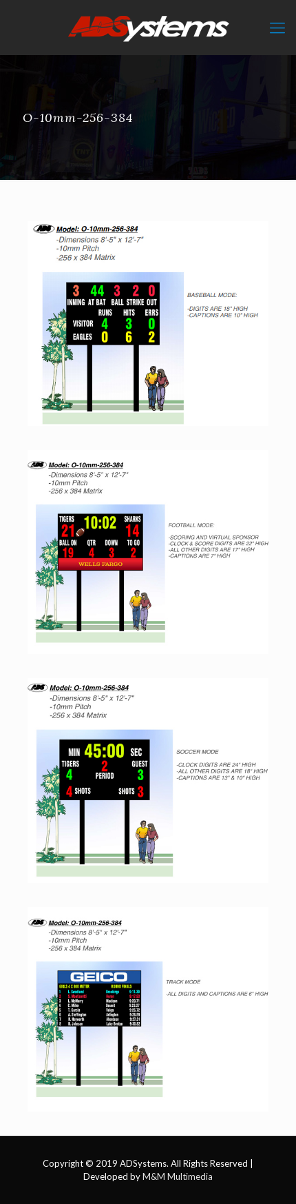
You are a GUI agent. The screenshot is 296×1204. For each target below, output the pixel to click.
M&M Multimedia (177, 1176)
